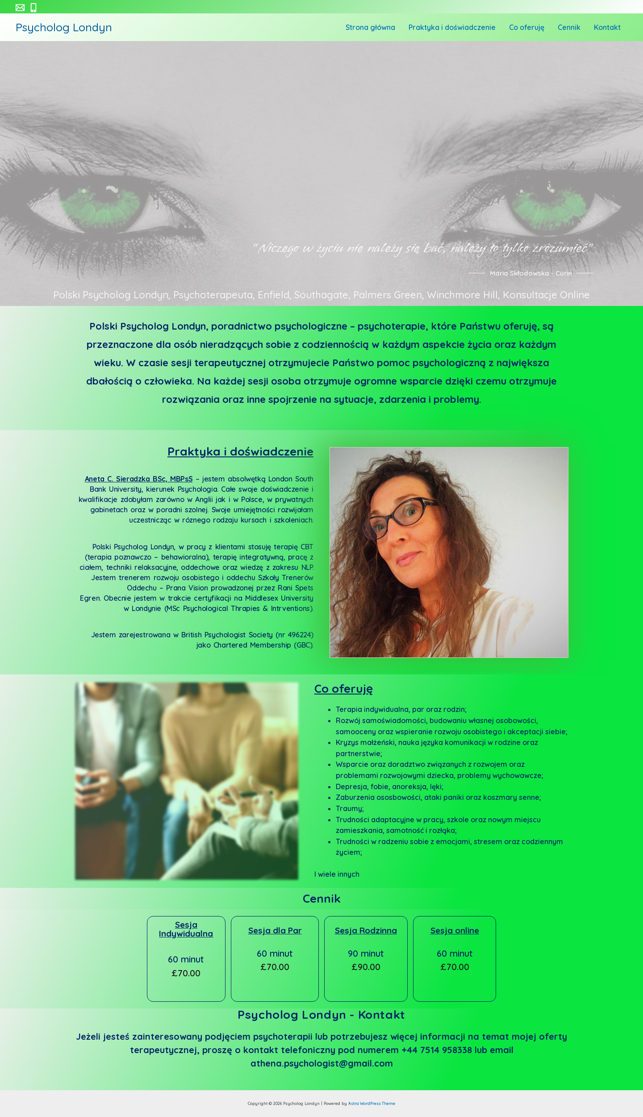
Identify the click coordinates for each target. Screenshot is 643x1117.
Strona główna (390, 27)
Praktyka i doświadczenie (467, 27)
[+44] (33, 7)
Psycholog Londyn (64, 27)
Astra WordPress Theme (372, 1103)
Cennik (575, 27)
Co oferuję (537, 27)
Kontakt (609, 27)
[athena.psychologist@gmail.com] (20, 7)
